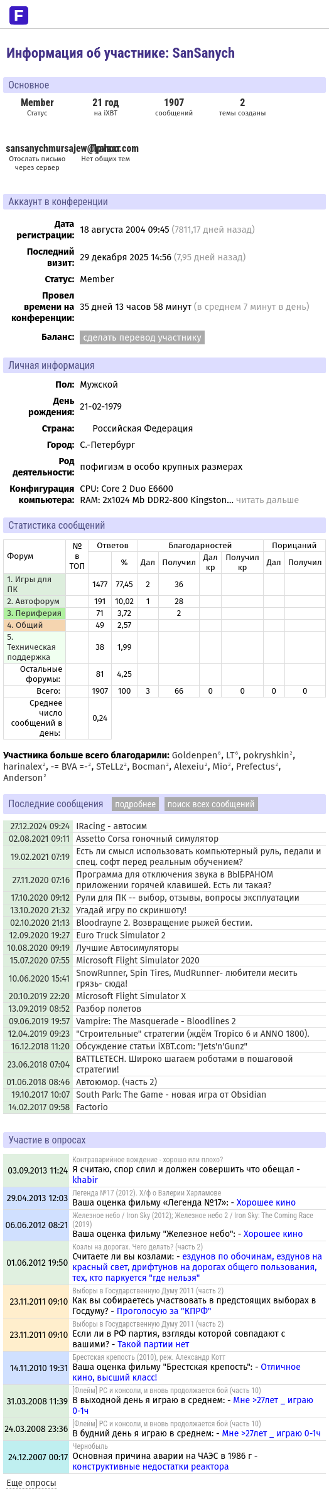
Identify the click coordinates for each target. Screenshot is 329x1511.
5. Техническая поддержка (31, 647)
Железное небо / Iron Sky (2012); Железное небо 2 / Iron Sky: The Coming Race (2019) (192, 1220)
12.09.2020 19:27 (39, 935)
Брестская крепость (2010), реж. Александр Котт (148, 1357)
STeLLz (109, 766)
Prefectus (255, 766)
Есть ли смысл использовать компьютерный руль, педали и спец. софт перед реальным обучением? (198, 856)
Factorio (92, 1107)
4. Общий (25, 625)
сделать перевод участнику (142, 337)
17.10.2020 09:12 (40, 898)
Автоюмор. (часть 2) (116, 1082)
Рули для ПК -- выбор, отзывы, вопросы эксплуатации (187, 898)
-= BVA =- (69, 766)
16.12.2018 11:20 (40, 1046)
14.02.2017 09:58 (39, 1107)
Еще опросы (31, 1483)
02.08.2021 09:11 (39, 839)
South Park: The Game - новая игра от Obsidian (171, 1095)
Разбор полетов (108, 1009)
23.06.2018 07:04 (39, 1064)
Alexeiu (189, 766)
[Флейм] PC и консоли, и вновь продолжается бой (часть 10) (166, 1390)
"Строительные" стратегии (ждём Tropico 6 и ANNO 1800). (192, 1034)
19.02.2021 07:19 (40, 857)
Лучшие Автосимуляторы (127, 948)
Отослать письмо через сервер (37, 163)
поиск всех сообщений (211, 804)
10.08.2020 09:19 (38, 948)
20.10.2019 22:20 (39, 996)
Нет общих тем (105, 152)
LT (230, 755)
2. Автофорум (33, 601)
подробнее (135, 804)
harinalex (22, 766)
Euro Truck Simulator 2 (121, 935)
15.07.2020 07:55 (39, 960)
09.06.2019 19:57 (39, 1021)
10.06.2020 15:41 (39, 978)
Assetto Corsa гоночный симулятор (147, 839)
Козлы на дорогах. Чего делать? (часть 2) (137, 1247)
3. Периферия (34, 613)
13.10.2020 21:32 (40, 910)
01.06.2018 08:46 (38, 1082)
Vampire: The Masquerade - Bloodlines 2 (156, 1021)
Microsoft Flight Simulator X (131, 996)
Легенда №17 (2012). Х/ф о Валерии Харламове (146, 1193)
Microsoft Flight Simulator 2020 (138, 960)
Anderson (23, 777)
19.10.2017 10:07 (40, 1095)
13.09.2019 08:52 (39, 1009)
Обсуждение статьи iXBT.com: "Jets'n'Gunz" (161, 1046)
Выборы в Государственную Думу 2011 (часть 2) (148, 1290)
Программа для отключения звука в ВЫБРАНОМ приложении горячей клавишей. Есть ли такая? (174, 880)
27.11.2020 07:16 (41, 880)
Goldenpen (195, 755)
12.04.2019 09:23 (39, 1034)
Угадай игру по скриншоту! (131, 910)
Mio (220, 766)
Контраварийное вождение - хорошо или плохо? (147, 1159)
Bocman (149, 766)
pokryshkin (266, 755)
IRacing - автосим (111, 826)
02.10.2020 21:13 (40, 923)
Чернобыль (90, 1446)
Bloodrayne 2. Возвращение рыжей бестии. (164, 923)
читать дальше (267, 500)
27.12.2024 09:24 (40, 826)
